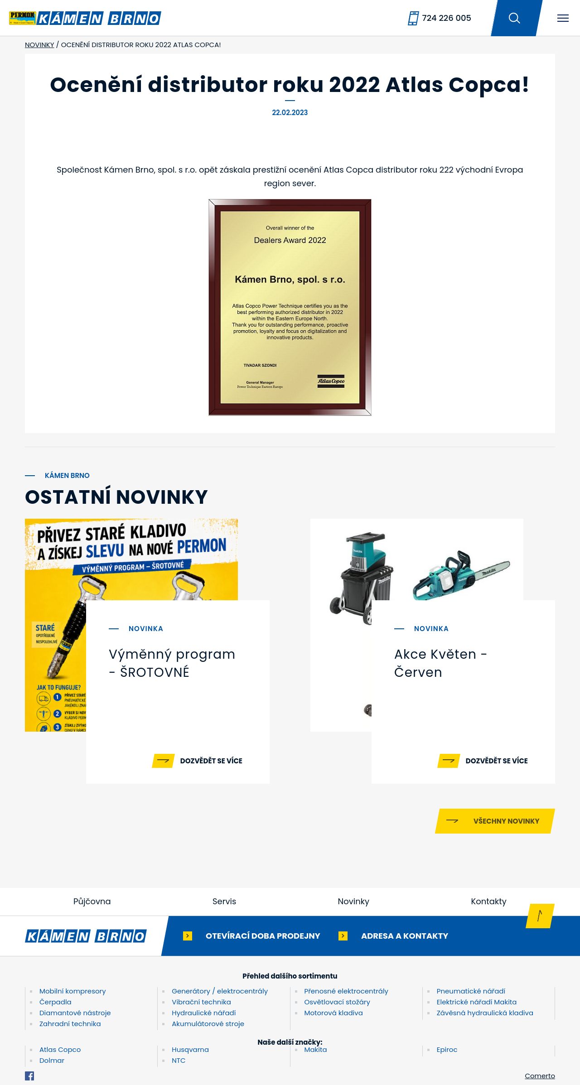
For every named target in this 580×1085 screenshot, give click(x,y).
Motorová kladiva (333, 1012)
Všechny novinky (506, 821)
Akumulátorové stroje (208, 1023)
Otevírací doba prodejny (263, 935)
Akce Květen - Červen (441, 663)
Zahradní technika (70, 1023)
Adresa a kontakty (404, 935)
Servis (224, 901)
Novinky (354, 901)
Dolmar (51, 1060)
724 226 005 (446, 18)
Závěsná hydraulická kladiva (485, 1012)
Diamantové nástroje (75, 1012)
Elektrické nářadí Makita (477, 1002)
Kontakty (489, 901)
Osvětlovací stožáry (337, 1002)
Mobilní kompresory (72, 991)
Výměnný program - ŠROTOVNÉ (172, 663)
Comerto (540, 1075)
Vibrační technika (201, 1002)
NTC (178, 1060)
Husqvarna (190, 1049)
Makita (315, 1049)
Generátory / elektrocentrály (220, 991)
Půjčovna (92, 901)
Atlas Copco (60, 1049)
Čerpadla (55, 1002)
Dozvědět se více (211, 761)
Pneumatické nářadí (471, 991)
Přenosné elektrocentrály (346, 991)
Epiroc (447, 1049)
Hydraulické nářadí (204, 1012)
